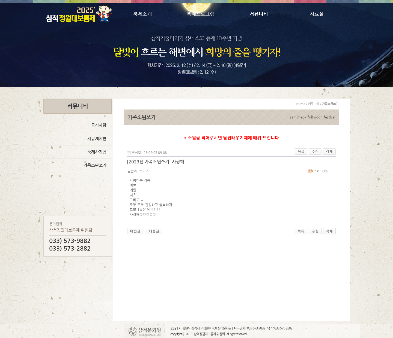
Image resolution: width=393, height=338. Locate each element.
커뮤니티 (258, 14)
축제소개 (142, 14)
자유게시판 (96, 138)
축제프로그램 (201, 14)
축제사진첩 (96, 152)
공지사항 (98, 125)
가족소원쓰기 (95, 165)
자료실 (317, 14)
